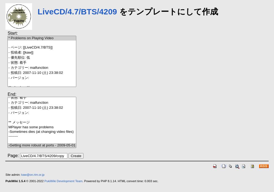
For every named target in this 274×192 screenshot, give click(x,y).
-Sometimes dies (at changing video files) (42, 132)
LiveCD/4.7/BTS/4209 (77, 11)
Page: (13, 155)
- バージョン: (42, 78)
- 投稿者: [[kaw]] (42, 52)
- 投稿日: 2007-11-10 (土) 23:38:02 (42, 72)
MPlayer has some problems (42, 127)
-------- (42, 136)
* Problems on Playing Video (42, 38)
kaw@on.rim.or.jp (33, 174)
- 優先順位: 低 (42, 57)
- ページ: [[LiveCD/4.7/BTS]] (42, 47)
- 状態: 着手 (42, 62)
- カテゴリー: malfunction (42, 67)
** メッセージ (42, 122)
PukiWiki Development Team (63, 181)
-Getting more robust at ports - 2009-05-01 (42, 145)
